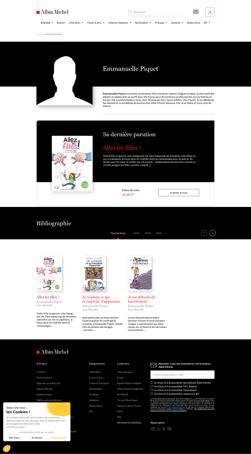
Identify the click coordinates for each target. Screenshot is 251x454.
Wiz (119, 416)
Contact (40, 371)
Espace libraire (44, 388)
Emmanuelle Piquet (49, 301)
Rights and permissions (49, 400)
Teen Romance (125, 371)
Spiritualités (95, 388)
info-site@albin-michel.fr (176, 407)
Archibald (122, 394)
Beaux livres (95, 405)
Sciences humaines (99, 383)
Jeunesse (94, 400)
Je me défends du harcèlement (141, 299)
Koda (120, 377)
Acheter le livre (178, 192)
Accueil (39, 34)
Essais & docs (96, 377)
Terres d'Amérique (127, 400)
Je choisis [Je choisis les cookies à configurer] (36, 438)
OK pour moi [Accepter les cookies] (59, 438)
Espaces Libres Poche (129, 405)
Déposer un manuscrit (48, 383)
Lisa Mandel (44, 305)
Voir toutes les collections (129, 422)
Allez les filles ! (122, 147)
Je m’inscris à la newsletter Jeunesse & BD (176, 393)
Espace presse (44, 394)
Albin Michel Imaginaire (130, 388)
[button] (7, 448)
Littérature (95, 371)
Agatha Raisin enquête (129, 383)
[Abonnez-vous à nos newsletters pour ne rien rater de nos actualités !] (194, 11)
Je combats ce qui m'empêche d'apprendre (101, 299)
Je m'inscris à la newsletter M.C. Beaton (175, 386)
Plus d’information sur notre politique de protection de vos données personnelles (182, 410)
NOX (120, 411)
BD (91, 411)
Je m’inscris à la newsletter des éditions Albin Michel (182, 382)
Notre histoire (44, 377)
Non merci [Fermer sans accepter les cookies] (14, 438)
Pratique (94, 394)
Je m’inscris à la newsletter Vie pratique (175, 389)
